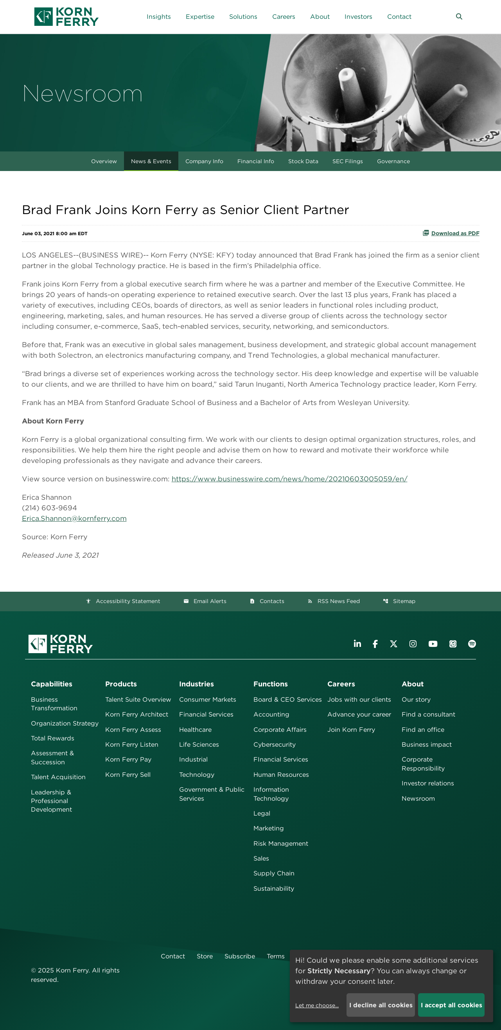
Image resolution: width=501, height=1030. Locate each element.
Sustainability (273, 888)
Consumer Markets (207, 699)
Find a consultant (428, 714)
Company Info (204, 161)
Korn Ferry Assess (133, 729)
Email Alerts (204, 601)
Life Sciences (199, 744)
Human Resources (281, 774)
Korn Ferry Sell (128, 774)
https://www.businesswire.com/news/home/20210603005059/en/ (290, 479)
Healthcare (195, 729)
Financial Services (206, 714)
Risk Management (280, 843)
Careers (341, 684)
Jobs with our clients (359, 699)
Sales (261, 858)
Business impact (427, 744)
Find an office (423, 729)
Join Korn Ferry (351, 729)
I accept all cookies (451, 1005)
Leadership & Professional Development (51, 801)
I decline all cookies (381, 1005)
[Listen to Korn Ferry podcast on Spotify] (472, 644)
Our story (416, 699)
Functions (270, 684)
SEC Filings (347, 161)
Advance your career (359, 714)
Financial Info (255, 161)
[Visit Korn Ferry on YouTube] (433, 644)
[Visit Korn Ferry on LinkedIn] (357, 644)
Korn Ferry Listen (131, 744)
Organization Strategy (65, 723)
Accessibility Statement (123, 601)
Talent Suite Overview (138, 699)
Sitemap (399, 601)
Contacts (267, 601)
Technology (196, 774)
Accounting (271, 714)
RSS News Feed (333, 601)
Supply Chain (273, 873)
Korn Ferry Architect (136, 714)
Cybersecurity (274, 744)
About (413, 684)
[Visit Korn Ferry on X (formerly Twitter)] (394, 644)
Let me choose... (317, 1005)
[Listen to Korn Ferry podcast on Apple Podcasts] (452, 644)
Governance (393, 161)
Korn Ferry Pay (128, 759)
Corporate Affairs (280, 729)
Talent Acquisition (58, 777)
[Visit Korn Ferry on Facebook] (375, 644)
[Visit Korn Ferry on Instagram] (413, 644)
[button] (459, 17)
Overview (104, 161)
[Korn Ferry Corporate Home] (66, 16)
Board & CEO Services (287, 699)
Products (121, 684)
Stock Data (303, 161)
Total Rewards (52, 738)
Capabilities (51, 684)
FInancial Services (280, 759)
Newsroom (418, 798)
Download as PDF (450, 232)
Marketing (268, 828)
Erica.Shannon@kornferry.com (74, 518)
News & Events (151, 161)
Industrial (193, 759)
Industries (196, 684)
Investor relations (428, 783)
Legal (261, 813)
